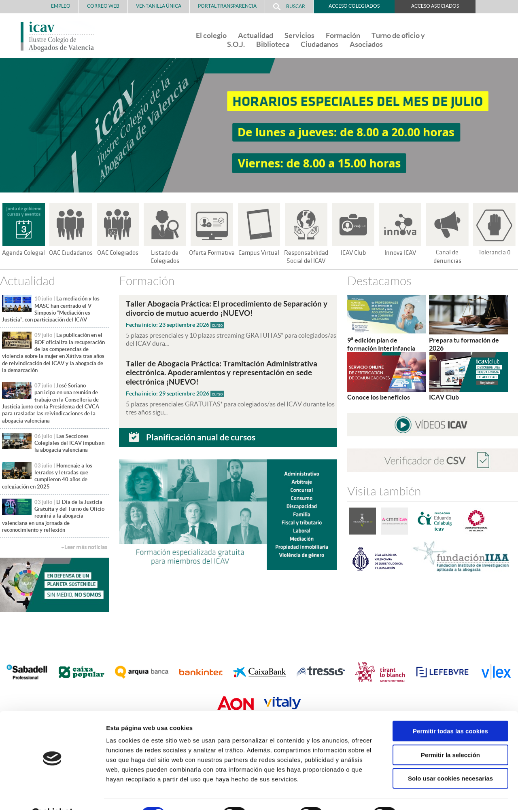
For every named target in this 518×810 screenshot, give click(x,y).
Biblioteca (272, 44)
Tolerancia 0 (494, 252)
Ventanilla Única (158, 5)
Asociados (366, 44)
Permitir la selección (450, 735)
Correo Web (103, 5)
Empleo (60, 5)
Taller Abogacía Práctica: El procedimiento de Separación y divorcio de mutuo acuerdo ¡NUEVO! (226, 308)
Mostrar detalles (435, 794)
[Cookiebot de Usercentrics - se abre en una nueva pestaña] (52, 794)
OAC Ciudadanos (70, 252)
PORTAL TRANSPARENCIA (227, 5)
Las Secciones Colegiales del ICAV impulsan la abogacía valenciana (69, 443)
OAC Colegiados (118, 252)
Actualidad (255, 35)
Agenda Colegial (23, 252)
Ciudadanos (319, 44)
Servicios (299, 35)
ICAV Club (353, 252)
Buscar (289, 6)
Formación (343, 35)
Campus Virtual (259, 252)
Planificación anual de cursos (200, 436)
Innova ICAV (400, 252)
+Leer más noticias (84, 547)
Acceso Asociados (435, 5)
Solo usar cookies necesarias (450, 758)
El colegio (211, 35)
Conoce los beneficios (378, 397)
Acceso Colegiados (354, 5)
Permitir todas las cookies (450, 711)
